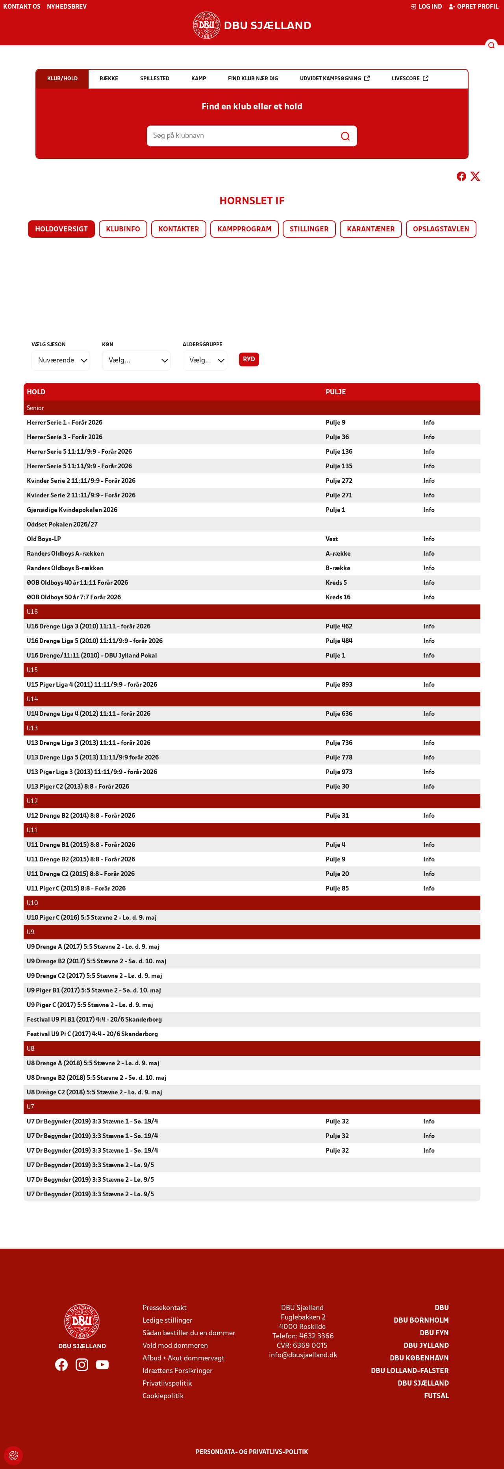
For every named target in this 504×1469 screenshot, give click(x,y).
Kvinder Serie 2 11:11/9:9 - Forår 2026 (81, 481)
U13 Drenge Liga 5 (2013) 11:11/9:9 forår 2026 (93, 757)
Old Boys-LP (44, 539)
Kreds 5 (336, 583)
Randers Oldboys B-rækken (65, 568)
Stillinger (309, 229)
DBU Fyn (434, 1333)
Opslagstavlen (441, 229)
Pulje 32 (337, 1121)
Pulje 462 (339, 626)
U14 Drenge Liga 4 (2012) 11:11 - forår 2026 (88, 714)
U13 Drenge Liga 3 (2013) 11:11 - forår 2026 (88, 743)
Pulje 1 (335, 510)
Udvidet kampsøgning (335, 78)
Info (429, 422)
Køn (107, 344)
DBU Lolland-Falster (410, 1370)
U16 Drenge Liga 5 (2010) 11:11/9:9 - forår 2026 (95, 641)
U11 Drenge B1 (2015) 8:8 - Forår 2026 (81, 845)
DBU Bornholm (421, 1320)
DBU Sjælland (423, 1383)
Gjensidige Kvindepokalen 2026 (72, 510)
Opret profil (473, 6)
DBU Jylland (426, 1345)
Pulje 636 (339, 714)
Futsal (436, 1396)
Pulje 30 (337, 786)
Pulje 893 (339, 684)
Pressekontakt (165, 1308)
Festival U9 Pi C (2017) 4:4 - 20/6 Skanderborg (92, 1034)
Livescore (410, 78)
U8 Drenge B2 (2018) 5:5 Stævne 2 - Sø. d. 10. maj (97, 1078)
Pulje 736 (339, 743)
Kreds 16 (338, 597)
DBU (442, 1308)
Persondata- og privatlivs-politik (252, 1452)
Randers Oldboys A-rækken (65, 553)
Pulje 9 (335, 422)
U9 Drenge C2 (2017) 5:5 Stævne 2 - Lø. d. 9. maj (94, 976)
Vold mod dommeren (175, 1345)
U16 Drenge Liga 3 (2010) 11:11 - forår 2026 (88, 626)
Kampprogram (244, 229)
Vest (332, 539)
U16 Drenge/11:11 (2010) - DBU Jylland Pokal (92, 655)
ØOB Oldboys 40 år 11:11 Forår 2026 (77, 583)
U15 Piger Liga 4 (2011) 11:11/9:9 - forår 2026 (92, 684)
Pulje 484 (339, 641)
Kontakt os (22, 7)
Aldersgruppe (202, 344)
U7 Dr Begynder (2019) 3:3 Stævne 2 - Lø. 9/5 (90, 1165)
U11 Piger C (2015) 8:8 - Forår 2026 (76, 888)
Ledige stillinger (168, 1320)
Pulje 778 (339, 757)
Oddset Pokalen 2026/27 (62, 524)
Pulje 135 (339, 466)
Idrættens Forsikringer (178, 1370)
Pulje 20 (337, 874)
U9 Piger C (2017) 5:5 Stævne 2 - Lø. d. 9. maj (90, 1005)
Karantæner (371, 229)
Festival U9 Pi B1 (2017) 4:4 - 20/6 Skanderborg (94, 1019)
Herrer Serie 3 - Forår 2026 (64, 437)
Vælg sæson (49, 344)
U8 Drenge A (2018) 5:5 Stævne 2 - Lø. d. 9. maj (93, 1063)
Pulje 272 (339, 481)
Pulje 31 (337, 816)
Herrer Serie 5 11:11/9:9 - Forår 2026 (79, 452)
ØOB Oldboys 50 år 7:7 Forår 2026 (74, 597)
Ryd (249, 359)
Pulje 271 (339, 495)
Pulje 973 (339, 772)
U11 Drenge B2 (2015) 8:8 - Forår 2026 (81, 859)
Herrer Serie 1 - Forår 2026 (64, 422)
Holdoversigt (61, 229)
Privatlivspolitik (167, 1383)
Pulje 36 (337, 437)
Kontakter (178, 229)
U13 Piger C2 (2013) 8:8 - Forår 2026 (78, 786)
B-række (338, 568)
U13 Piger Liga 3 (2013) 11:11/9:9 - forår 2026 (92, 772)
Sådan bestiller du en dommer (189, 1333)
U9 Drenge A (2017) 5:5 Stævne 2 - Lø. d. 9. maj (93, 947)
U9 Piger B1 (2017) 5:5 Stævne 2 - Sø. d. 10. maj (94, 990)
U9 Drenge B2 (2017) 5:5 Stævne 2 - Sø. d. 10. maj (97, 961)
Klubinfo (123, 229)
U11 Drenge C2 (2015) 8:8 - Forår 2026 (81, 874)
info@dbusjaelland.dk (303, 1355)
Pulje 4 (335, 845)
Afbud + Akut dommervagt (183, 1358)
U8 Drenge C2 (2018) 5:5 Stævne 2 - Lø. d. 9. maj (94, 1092)
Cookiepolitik (163, 1396)
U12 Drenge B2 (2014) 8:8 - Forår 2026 (81, 816)
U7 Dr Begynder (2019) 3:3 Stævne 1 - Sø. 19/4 (92, 1121)
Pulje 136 (339, 452)
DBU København (419, 1358)
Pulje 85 (337, 888)
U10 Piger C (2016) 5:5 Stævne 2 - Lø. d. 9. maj (92, 917)
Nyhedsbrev (67, 7)
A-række (338, 553)
